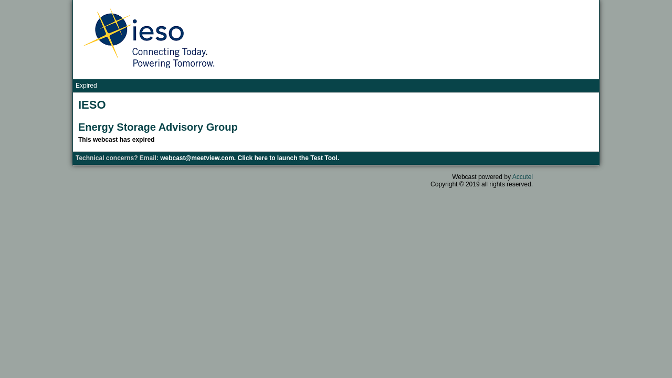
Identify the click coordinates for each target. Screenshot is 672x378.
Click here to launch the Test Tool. (289, 158)
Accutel (522, 177)
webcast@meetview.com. (198, 158)
